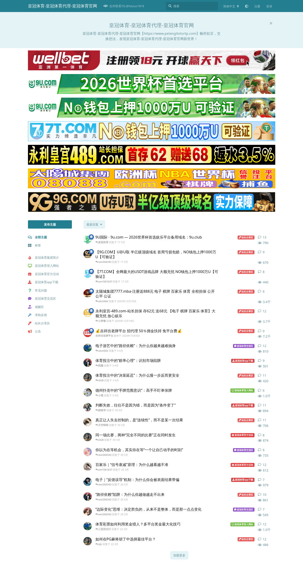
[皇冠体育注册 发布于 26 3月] (87, 482)
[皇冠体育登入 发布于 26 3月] (87, 511)
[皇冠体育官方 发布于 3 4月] (87, 348)
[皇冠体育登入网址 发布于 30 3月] (87, 422)
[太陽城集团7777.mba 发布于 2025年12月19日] (87, 293)
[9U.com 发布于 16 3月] (87, 239)
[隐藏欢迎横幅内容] (271, 23)
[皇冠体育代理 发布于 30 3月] (87, 452)
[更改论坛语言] (231, 6)
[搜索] (192, 6)
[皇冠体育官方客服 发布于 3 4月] (87, 392)
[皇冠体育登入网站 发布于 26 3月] (87, 466)
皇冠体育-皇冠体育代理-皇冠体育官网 (62, 6)
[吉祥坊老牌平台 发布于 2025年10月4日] (87, 333)
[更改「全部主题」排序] (94, 224)
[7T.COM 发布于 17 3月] (87, 274)
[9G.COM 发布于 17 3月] (87, 254)
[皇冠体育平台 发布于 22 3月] (87, 541)
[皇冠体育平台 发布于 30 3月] (87, 437)
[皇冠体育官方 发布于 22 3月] (87, 526)
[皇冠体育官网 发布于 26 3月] (87, 496)
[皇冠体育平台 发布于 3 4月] (87, 377)
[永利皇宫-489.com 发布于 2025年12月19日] (87, 313)
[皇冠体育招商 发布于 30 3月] (87, 407)
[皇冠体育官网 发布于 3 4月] (87, 362)
